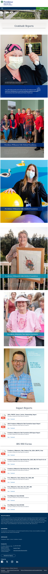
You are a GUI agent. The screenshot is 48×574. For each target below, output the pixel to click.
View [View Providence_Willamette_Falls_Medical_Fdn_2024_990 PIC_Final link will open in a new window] (9, 455)
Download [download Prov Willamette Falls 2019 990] (13, 509)
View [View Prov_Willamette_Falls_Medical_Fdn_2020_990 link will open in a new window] (9, 482)
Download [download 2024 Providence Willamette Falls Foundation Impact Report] (13, 428)
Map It (19, 548)
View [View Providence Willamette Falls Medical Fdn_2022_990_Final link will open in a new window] (9, 473)
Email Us (15, 548)
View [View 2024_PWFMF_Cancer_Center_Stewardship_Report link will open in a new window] (9, 419)
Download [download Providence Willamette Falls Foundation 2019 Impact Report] (13, 437)
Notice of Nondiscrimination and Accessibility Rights (31, 570)
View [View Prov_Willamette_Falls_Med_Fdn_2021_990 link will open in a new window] (9, 491)
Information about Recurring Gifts (20, 550)
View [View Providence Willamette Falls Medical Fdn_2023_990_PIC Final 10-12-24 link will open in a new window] (9, 464)
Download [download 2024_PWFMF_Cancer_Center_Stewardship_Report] (13, 419)
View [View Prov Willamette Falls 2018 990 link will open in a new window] (9, 500)
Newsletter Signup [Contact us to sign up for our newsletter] (8, 555)
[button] (18, 8)
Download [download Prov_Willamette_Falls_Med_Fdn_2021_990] (13, 491)
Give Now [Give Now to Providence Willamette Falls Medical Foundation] (42, 8)
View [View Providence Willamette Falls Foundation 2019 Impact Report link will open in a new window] (9, 437)
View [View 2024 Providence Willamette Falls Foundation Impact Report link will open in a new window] (9, 428)
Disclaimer (3, 570)
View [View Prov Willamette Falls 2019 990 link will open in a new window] (9, 509)
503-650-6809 (18, 545)
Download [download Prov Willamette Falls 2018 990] (13, 500)
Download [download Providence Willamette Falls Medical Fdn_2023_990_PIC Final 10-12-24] (13, 464)
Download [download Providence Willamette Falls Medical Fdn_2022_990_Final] (13, 473)
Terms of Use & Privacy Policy (13, 570)
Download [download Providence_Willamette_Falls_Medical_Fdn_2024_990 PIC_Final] (13, 455)
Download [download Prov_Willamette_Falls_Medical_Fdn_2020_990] (13, 482)
